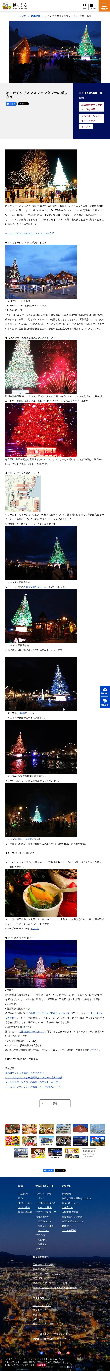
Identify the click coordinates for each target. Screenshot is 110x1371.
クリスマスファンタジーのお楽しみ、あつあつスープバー (35, 1086)
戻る (49, 1103)
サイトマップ (63, 1338)
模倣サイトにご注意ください (55, 1334)
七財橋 (21, 713)
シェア (11, 103)
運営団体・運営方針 (43, 1338)
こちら (35, 928)
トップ (22, 16)
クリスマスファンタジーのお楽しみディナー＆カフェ (32, 1082)
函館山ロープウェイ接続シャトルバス (49, 1013)
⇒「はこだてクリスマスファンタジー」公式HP (29, 233)
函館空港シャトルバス (32, 1031)
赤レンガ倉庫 (25, 839)
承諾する (41, 1365)
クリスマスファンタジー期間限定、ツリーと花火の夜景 (33, 1077)
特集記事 (35, 16)
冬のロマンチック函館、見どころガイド (25, 1072)
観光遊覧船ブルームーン (38, 586)
